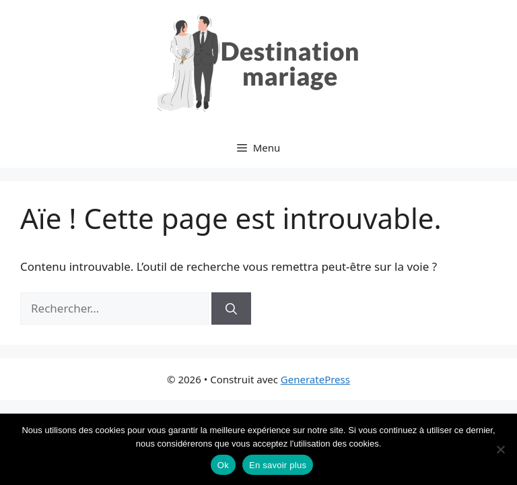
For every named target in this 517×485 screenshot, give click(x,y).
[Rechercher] (231, 308)
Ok (223, 465)
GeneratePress (315, 379)
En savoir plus (277, 465)
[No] (500, 449)
